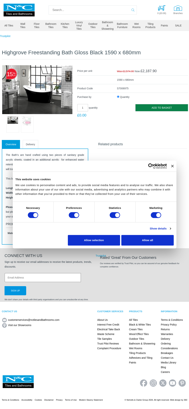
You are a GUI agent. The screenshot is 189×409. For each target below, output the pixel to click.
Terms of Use (71, 400)
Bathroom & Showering (108, 25)
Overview (11, 144)
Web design (175, 400)
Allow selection (94, 240)
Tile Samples (104, 338)
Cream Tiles (136, 329)
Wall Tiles (22, 25)
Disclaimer (49, 400)
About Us (102, 319)
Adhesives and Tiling (140, 357)
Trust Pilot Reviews (108, 343)
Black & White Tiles (140, 324)
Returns (165, 329)
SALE (178, 25)
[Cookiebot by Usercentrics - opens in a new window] (151, 166)
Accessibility (26, 400)
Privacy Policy (169, 324)
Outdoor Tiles (93, 25)
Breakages (167, 353)
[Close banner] (172, 166)
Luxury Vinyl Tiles (79, 25)
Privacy (59, 400)
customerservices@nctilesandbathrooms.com (30, 319)
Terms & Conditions (172, 319)
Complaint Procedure (109, 348)
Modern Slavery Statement (91, 400)
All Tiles (8, 25)
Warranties (167, 334)
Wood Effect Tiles (139, 334)
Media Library (168, 362)
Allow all (147, 240)
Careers (165, 372)
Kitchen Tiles (65, 25)
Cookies (38, 400)
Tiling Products (150, 25)
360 (185, 400)
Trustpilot (5, 36)
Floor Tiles (37, 25)
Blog (163, 367)
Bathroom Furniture (122, 25)
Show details (158, 228)
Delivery (30, 144)
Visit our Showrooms (16, 325)
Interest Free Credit (108, 324)
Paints (164, 25)
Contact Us (167, 357)
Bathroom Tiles (50, 25)
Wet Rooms (136, 25)
